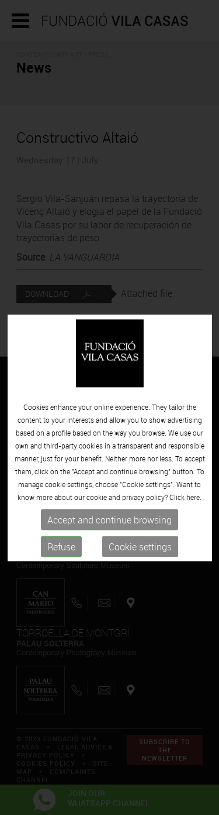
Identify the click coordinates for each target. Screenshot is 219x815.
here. (193, 503)
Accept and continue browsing (109, 526)
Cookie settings (140, 553)
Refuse (61, 553)
